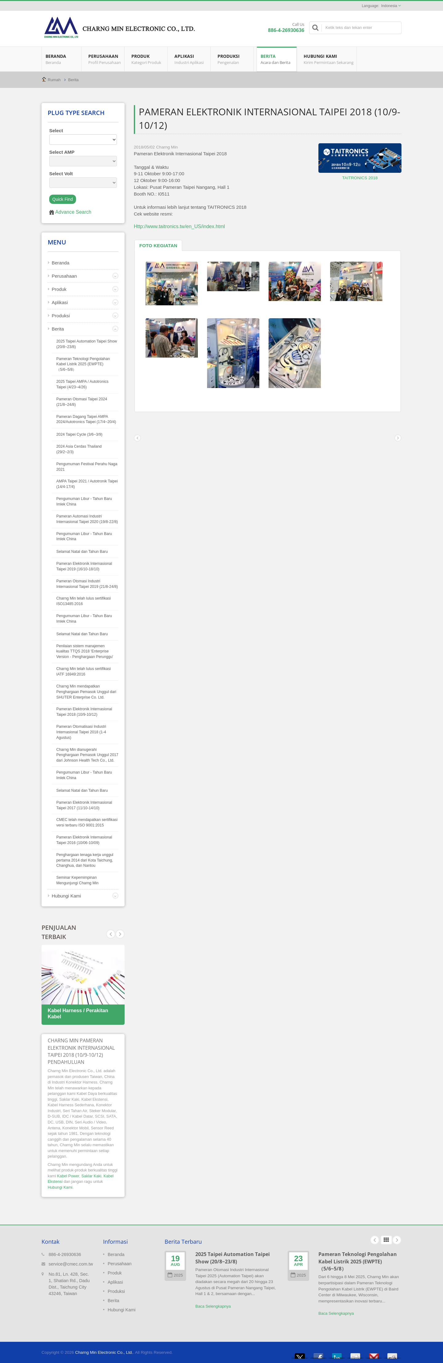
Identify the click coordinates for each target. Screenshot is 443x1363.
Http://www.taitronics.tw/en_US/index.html (179, 226)
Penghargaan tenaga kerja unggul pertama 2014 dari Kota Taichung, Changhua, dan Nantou (84, 860)
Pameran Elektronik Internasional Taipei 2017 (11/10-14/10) (84, 805)
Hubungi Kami (328, 59)
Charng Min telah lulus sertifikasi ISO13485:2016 (83, 601)
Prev (120, 934)
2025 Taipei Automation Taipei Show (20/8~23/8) (86, 344)
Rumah (54, 79)
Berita (277, 59)
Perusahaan (104, 59)
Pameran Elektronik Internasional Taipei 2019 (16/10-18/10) (84, 566)
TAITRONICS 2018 (359, 178)
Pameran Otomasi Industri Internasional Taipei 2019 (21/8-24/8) (87, 584)
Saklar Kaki (92, 1176)
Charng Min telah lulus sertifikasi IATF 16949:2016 (83, 671)
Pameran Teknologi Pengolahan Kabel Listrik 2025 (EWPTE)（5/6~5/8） (83, 364)
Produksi (233, 59)
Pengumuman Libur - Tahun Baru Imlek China (84, 501)
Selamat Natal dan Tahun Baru (82, 551)
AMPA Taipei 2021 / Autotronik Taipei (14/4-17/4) (87, 484)
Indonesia (389, 6)
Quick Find (62, 199)
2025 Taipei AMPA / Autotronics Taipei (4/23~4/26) (82, 384)
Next (110, 934)
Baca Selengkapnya (213, 1306)
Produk (147, 59)
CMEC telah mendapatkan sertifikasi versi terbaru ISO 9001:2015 (87, 822)
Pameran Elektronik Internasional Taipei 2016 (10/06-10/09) (84, 840)
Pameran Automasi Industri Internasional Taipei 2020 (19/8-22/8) (87, 519)
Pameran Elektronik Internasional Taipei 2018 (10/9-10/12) (84, 712)
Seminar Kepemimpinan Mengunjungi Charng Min (77, 880)
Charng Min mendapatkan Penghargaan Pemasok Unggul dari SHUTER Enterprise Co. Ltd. (86, 691)
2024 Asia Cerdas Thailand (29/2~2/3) (79, 449)
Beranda (61, 59)
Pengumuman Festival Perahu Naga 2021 (86, 467)
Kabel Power (68, 1176)
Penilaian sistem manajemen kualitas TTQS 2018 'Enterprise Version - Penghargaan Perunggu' (84, 651)
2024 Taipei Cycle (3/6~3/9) (79, 434)
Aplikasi (190, 59)
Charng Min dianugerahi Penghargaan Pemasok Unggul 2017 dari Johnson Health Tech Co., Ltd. (87, 755)
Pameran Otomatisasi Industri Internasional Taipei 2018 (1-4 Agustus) (81, 732)
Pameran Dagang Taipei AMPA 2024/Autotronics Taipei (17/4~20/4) (86, 419)
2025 (175, 1275)
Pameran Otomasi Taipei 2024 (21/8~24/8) (81, 402)
